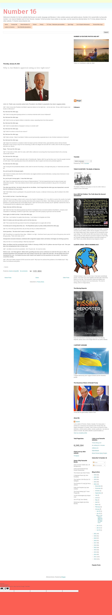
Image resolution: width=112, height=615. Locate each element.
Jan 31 (99, 511)
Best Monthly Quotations (24, 27)
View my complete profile (80, 433)
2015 (95, 547)
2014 (95, 549)
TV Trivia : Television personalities (56, 24)
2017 (95, 542)
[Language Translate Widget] (83, 161)
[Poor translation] (7, 588)
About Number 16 (25, 24)
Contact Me (14, 24)
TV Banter (76, 455)
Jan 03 (99, 530)
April (96, 502)
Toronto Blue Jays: (98, 24)
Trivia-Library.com (96, 442)
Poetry (41, 24)
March (97, 504)
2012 (95, 554)
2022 (95, 484)
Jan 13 (99, 525)
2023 (95, 481)
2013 (95, 552)
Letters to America (9, 27)
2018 (95, 540)
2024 (95, 479)
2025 (95, 477)
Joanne (78, 421)
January (97, 509)
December (98, 486)
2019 (95, 538)
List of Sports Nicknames (83, 24)
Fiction (35, 24)
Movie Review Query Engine (99, 453)
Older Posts (66, 277)
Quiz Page (70, 24)
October (97, 490)
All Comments (97, 465)
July (96, 495)
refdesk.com (95, 448)
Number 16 (20, 11)
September (98, 493)
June (96, 497)
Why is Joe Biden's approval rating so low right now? (26, 68)
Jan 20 (99, 513)
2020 (95, 536)
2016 (95, 545)
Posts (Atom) (40, 281)
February (97, 506)
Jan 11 (99, 527)
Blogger (63, 577)
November (98, 488)
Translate (84, 163)
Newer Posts (8, 277)
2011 (95, 556)
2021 (95, 533)
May (96, 500)
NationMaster (95, 450)
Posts (95, 462)
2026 (95, 475)
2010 (95, 559)
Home (6, 24)
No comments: (24, 271)
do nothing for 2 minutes (98, 445)
